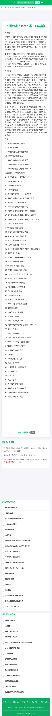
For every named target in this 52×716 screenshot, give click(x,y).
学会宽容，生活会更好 (12, 551)
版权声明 (25, 702)
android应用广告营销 (12, 648)
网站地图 (44, 702)
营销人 (17, 707)
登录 (37, 2)
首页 (2, 7)
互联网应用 (9, 653)
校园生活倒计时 (10, 620)
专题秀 (34, 7)
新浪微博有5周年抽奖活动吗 (14, 692)
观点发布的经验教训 (12, 681)
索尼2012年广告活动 (12, 606)
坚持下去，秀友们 (11, 637)
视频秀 (23, 7)
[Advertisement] (26, 414)
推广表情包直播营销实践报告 (14, 519)
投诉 (32, 432)
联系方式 (16, 702)
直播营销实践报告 (11, 524)
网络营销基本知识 (11, 664)
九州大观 (41, 707)
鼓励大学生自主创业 (12, 631)
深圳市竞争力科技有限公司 (26, 714)
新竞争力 (21, 707)
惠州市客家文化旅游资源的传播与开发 (17, 541)
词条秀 (18, 7)
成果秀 (28, 7)
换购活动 (8, 584)
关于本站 (6, 702)
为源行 (36, 707)
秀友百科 (26, 707)
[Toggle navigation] (42, 2)
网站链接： (11, 707)
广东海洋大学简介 (11, 659)
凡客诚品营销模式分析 (12, 675)
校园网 (7, 626)
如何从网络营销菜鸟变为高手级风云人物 (18, 642)
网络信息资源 (9, 530)
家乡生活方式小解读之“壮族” (14, 562)
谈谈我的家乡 (9, 573)
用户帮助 (35, 702)
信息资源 (8, 535)
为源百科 (31, 707)
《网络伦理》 (9, 513)
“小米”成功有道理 (11, 508)
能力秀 (7, 7)
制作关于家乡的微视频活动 (14, 595)
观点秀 (12, 7)
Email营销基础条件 (11, 670)
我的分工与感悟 (10, 686)
